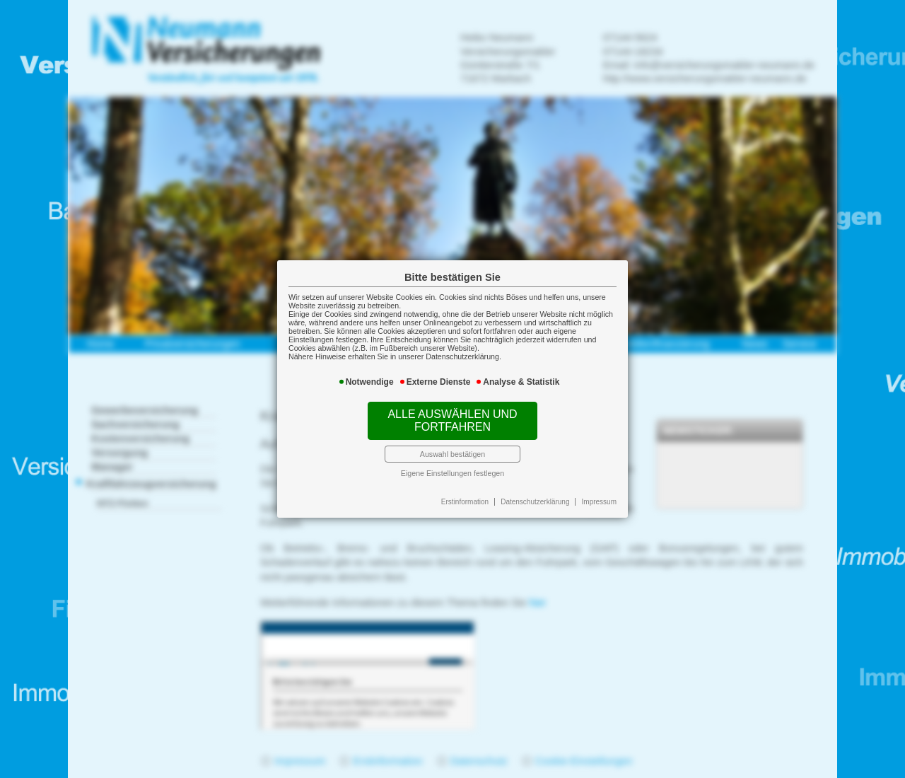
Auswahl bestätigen (452, 454)
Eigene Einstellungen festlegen (452, 473)
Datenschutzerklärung (535, 502)
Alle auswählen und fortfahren (452, 420)
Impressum (599, 502)
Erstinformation (465, 502)
